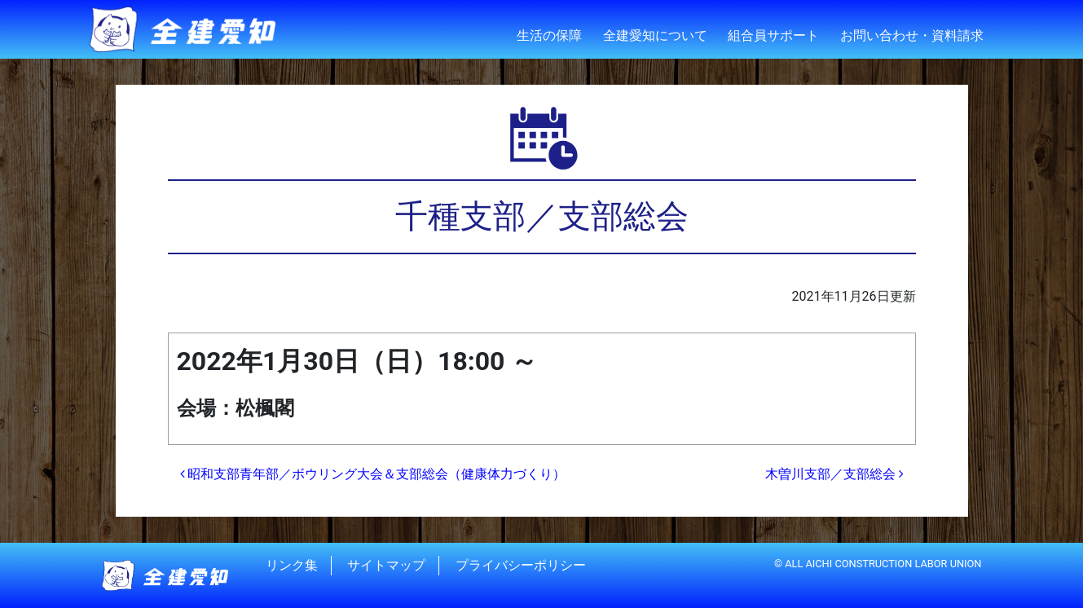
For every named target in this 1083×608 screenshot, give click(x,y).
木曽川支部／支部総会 (834, 474)
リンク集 (292, 565)
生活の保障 (549, 35)
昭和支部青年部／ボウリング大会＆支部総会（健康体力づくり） (373, 474)
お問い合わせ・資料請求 (912, 35)
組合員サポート (773, 35)
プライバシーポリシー (521, 565)
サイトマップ (386, 565)
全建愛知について (655, 35)
